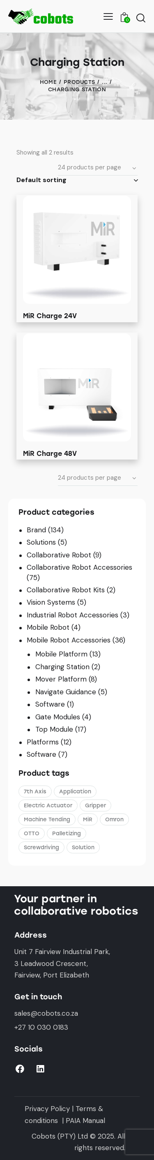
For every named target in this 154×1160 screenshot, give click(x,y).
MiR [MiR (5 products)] (87, 819)
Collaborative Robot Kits (66, 589)
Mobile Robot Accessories (68, 640)
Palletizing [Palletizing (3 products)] (66, 833)
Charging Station (62, 666)
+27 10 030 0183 (41, 1027)
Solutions (41, 542)
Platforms (43, 741)
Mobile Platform (61, 654)
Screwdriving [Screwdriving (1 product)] (41, 847)
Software (50, 704)
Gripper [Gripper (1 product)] (95, 805)
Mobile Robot (48, 627)
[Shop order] (77, 180)
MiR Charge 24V (50, 316)
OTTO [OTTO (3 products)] (31, 833)
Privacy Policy (47, 1108)
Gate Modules (57, 716)
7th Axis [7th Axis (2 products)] (35, 791)
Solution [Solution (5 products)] (83, 847)
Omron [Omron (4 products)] (114, 819)
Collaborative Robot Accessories (79, 567)
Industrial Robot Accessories (72, 614)
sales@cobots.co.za (46, 1013)
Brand (36, 529)
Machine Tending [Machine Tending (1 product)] (47, 819)
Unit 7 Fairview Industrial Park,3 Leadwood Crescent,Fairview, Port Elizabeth (62, 963)
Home (48, 82)
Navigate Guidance (65, 691)
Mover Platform (61, 679)
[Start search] (141, 17)
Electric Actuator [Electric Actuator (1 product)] (48, 805)
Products (79, 82)
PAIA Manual (85, 1120)
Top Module (54, 729)
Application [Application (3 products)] (75, 791)
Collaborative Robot (59, 554)
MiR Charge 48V (50, 454)
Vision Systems (51, 602)
